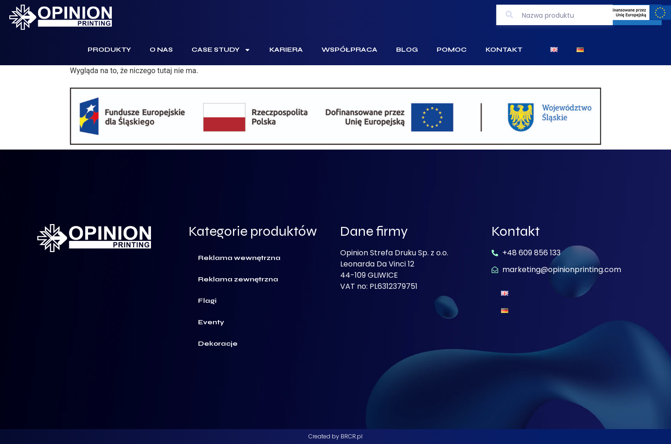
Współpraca (349, 50)
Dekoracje (218, 344)
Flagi (207, 301)
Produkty (109, 50)
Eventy (211, 322)
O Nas (161, 50)
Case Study (221, 50)
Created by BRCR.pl (335, 436)
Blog (407, 50)
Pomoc (452, 50)
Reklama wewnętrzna (239, 258)
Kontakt (504, 50)
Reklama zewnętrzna (238, 279)
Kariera (286, 50)
